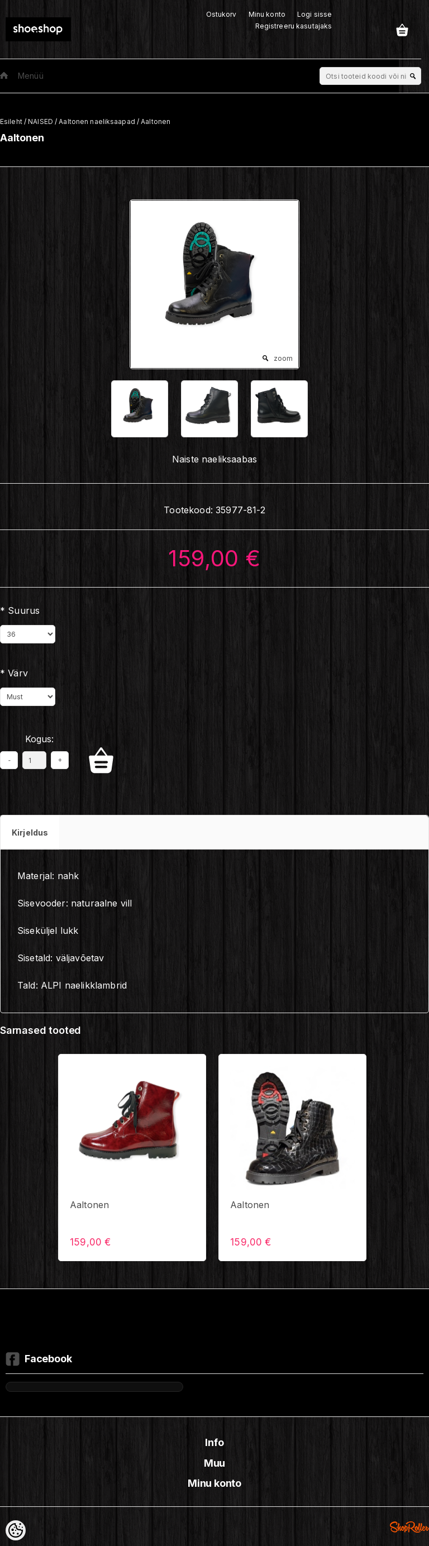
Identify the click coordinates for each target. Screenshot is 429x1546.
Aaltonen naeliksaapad (97, 121)
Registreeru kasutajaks (293, 26)
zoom (283, 358)
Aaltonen (155, 121)
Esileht (11, 121)
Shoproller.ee (409, 1527)
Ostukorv (221, 14)
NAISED (40, 121)
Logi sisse (314, 14)
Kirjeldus (30, 832)
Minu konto (267, 14)
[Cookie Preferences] (16, 1530)
